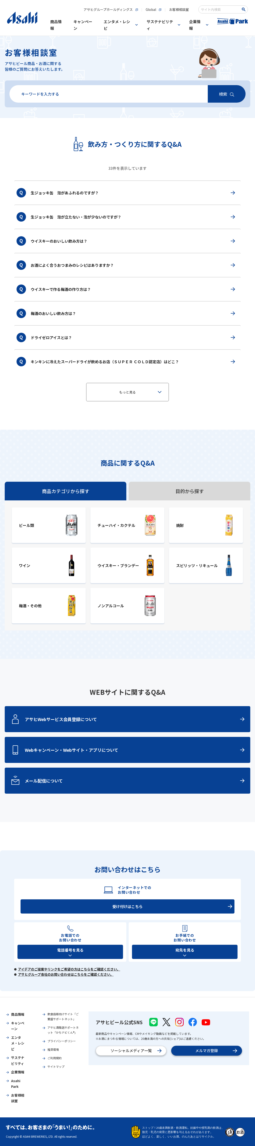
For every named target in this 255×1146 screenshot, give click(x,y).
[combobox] (220, 9)
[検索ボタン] (244, 9)
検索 (223, 94)
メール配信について (134, 781)
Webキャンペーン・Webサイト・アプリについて (134, 750)
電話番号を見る (70, 950)
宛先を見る (184, 950)
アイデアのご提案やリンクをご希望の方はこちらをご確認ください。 (69, 969)
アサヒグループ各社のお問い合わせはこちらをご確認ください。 (66, 974)
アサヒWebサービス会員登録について (134, 719)
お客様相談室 (31, 52)
